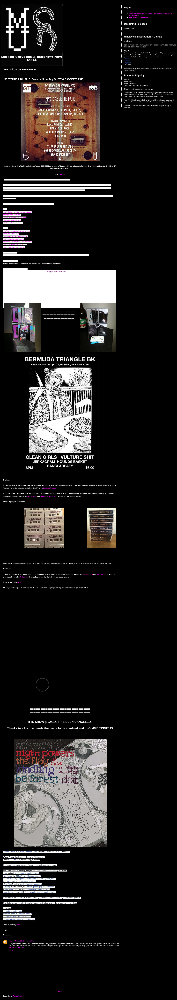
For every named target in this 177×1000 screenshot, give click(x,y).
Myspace (128, 63)
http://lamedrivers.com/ (11, 234)
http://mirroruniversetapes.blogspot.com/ (17, 212)
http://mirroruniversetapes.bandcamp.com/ (19, 919)
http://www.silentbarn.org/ (12, 220)
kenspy (12, 941)
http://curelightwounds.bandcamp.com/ (41, 892)
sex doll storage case (16, 947)
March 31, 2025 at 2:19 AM (24, 941)
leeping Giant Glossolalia (57, 271)
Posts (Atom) (17, 996)
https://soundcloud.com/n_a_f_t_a (15, 244)
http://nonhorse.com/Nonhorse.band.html (17, 242)
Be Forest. (8, 876)
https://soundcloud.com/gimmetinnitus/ (17, 914)
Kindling (7, 887)
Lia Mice (7, 881)
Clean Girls (101, 574)
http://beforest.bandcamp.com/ (29, 876)
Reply (11, 950)
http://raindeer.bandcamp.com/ (14, 247)
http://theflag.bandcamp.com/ (31, 884)
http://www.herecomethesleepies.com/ (16, 231)
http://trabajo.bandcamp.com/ (13, 239)
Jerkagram (24, 577)
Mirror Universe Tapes (29, 852)
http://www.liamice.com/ (27, 881)
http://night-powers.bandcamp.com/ (36, 889)
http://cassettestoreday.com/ (13, 223)
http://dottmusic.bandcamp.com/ (27, 873)
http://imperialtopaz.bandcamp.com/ (15, 236)
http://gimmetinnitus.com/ (12, 215)
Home (60, 991)
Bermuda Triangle (49, 488)
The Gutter (13, 860)
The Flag (7, 884)
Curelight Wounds (11, 892)
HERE (62, 174)
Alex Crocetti (32, 496)
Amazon (127, 59)
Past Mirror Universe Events (139, 17)
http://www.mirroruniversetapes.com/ (17, 916)
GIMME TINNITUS (10, 852)
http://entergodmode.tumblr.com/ (14, 217)
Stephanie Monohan (48, 496)
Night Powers (9, 889)
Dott (5, 873)
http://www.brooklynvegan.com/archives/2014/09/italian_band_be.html (29, 879)
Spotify (127, 61)
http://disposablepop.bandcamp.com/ (41, 887)
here (19, 582)
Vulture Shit (88, 574)
